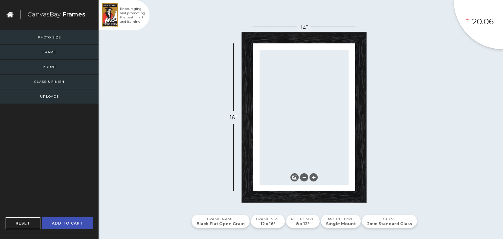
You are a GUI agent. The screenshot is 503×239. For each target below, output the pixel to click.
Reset (23, 223)
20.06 (483, 21)
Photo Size (49, 37)
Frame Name (220, 219)
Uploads (49, 96)
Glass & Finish (49, 82)
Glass (389, 219)
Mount (49, 67)
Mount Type (341, 219)
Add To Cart (67, 223)
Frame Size (268, 219)
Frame (49, 52)
